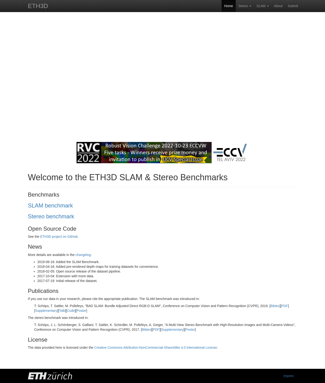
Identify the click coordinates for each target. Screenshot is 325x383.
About (278, 6)
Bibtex (275, 306)
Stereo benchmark (51, 216)
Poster (81, 311)
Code (71, 311)
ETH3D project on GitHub (59, 236)
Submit (293, 6)
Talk (62, 311)
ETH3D (38, 5)
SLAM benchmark (50, 205)
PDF (284, 306)
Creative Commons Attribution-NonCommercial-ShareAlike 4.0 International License (155, 347)
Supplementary (46, 311)
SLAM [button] (263, 6)
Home (228, 6)
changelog (83, 255)
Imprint (288, 376)
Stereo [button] (244, 6)
